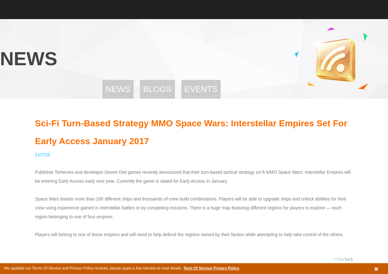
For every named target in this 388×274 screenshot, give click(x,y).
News (118, 89)
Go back (343, 259)
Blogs (157, 89)
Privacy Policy (226, 268)
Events (201, 89)
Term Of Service (197, 268)
